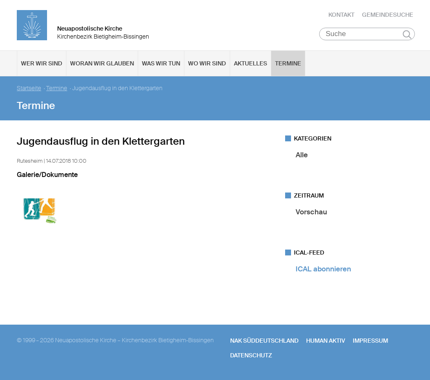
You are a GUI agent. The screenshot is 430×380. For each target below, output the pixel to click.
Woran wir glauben (102, 63)
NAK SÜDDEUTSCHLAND (264, 340)
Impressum (370, 340)
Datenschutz (251, 355)
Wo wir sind (207, 63)
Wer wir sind (41, 63)
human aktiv (325, 340)
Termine (288, 63)
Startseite (29, 88)
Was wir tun (161, 63)
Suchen (407, 34)
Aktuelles (250, 63)
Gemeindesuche (387, 14)
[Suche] (367, 34)
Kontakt (341, 14)
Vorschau (311, 211)
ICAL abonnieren (323, 268)
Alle (302, 154)
